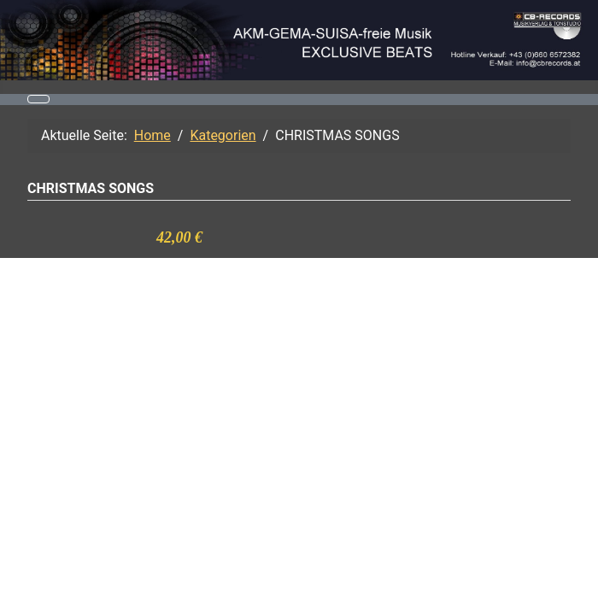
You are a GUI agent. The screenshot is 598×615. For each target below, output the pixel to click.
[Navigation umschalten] (38, 99)
